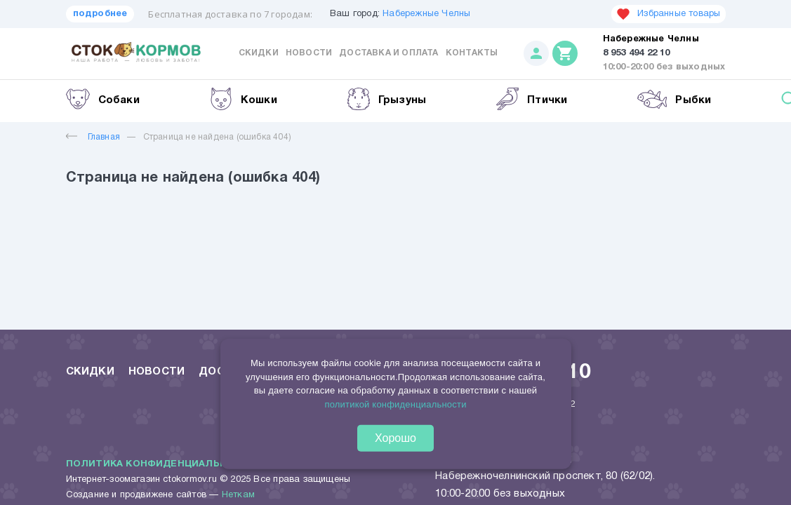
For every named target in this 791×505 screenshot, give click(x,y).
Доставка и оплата (388, 53)
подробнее (100, 14)
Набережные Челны (426, 14)
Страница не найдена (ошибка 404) (217, 137)
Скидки (259, 53)
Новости (309, 53)
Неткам (238, 495)
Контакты (472, 53)
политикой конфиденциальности (395, 403)
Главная (93, 137)
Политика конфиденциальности (161, 464)
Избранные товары (668, 14)
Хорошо (395, 438)
